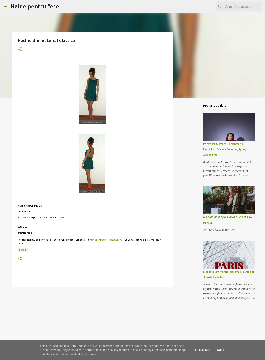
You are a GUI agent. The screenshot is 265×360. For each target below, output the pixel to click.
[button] (20, 49)
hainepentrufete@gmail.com (105, 239)
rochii (22, 250)
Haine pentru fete (34, 6)
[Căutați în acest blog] (242, 6)
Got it (221, 350)
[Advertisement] (92, 318)
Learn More (204, 350)
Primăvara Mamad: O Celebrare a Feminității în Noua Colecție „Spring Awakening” (224, 149)
